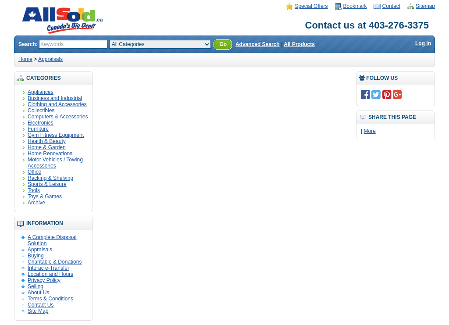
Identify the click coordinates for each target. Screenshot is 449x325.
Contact (391, 6)
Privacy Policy (44, 280)
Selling (35, 286)
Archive (36, 203)
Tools (34, 190)
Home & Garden (47, 147)
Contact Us (40, 305)
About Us (38, 292)
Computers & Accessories (58, 117)
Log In (423, 43)
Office (34, 172)
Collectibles (41, 110)
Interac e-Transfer (48, 268)
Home (25, 59)
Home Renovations (50, 153)
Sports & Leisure (47, 184)
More (369, 131)
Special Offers (311, 6)
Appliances (40, 92)
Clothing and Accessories (57, 104)
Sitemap (425, 6)
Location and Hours (50, 274)
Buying (36, 256)
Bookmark (355, 6)
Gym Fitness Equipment (56, 135)
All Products (299, 44)
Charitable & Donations (55, 262)
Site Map (38, 311)
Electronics (40, 123)
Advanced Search (257, 44)
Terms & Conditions (50, 299)
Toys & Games (45, 196)
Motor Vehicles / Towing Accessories (55, 163)
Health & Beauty (47, 141)
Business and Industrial (55, 98)
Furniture (38, 129)
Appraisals (50, 59)
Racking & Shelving (50, 178)
